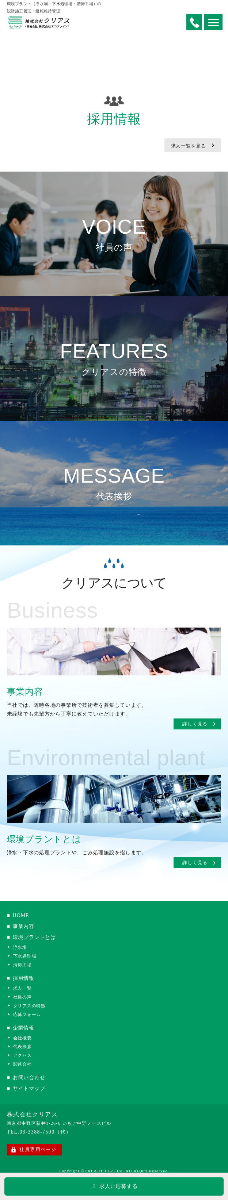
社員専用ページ (37, 1149)
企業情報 (25, 1027)
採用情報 (25, 978)
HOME (23, 915)
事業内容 (25, 926)
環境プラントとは (36, 937)
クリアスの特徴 (29, 1005)
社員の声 (22, 997)
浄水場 (20, 947)
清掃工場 (22, 965)
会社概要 (22, 1038)
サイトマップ (31, 1088)
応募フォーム (27, 1014)
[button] (213, 22)
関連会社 (22, 1064)
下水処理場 (25, 956)
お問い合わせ (31, 1077)
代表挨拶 (22, 1046)
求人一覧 (22, 988)
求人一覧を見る (193, 144)
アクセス (22, 1055)
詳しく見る (199, 723)
